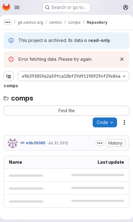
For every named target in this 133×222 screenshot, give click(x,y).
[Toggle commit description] (100, 143)
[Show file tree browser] (9, 76)
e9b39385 (32, 142)
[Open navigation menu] (17, 7)
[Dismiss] (122, 59)
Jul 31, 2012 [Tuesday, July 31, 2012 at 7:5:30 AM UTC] (58, 143)
